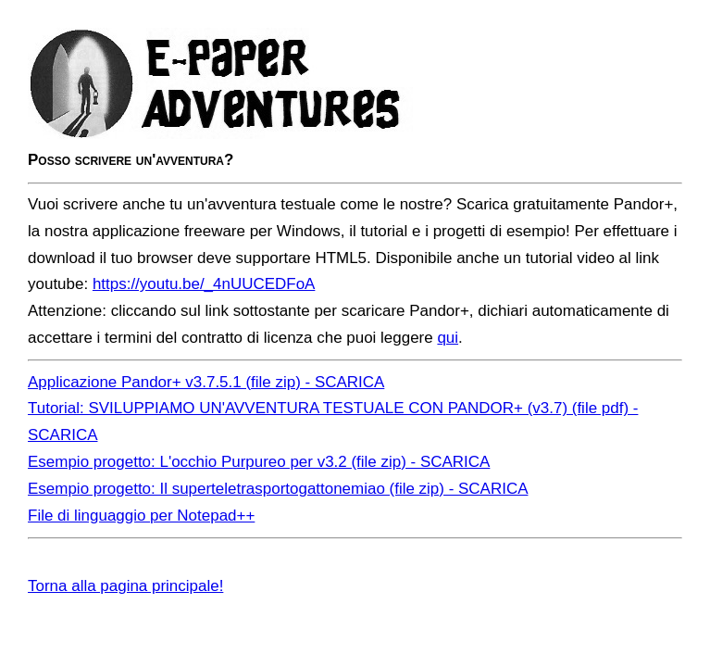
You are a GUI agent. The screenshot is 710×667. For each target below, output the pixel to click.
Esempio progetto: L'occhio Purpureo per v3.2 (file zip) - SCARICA (259, 462)
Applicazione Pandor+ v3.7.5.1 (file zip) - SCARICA (206, 382)
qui (447, 337)
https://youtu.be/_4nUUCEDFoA (204, 284)
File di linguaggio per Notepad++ (141, 515)
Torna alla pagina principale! (125, 586)
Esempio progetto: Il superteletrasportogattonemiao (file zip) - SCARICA (278, 488)
